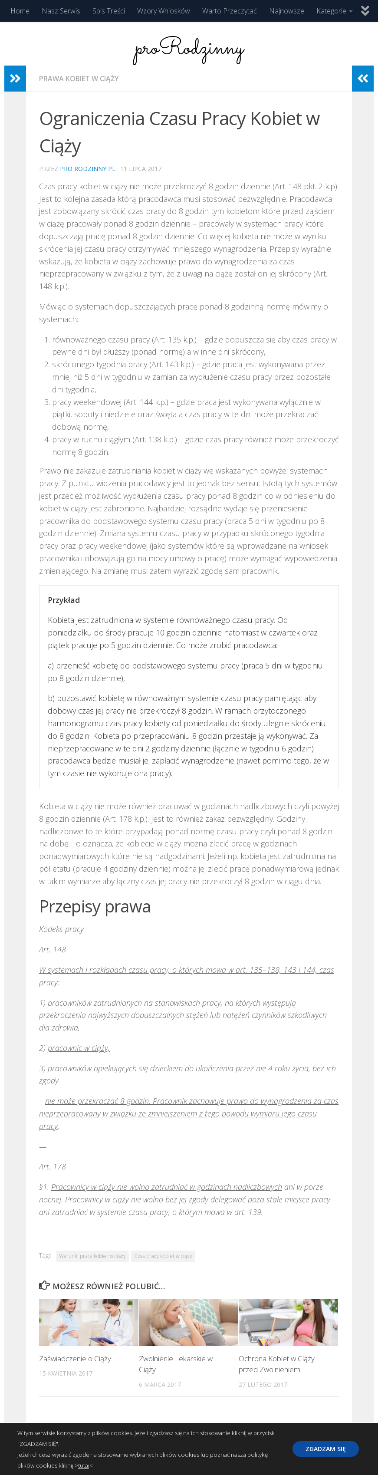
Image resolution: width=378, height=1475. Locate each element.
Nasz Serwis (61, 11)
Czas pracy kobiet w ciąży (163, 1256)
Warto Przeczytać (229, 11)
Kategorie (331, 11)
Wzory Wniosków (163, 11)
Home (20, 11)
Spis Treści (108, 11)
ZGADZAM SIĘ (326, 1449)
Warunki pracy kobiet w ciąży (92, 1256)
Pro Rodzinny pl (87, 169)
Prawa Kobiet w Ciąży (79, 78)
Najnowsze (286, 11)
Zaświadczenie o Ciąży (75, 1358)
